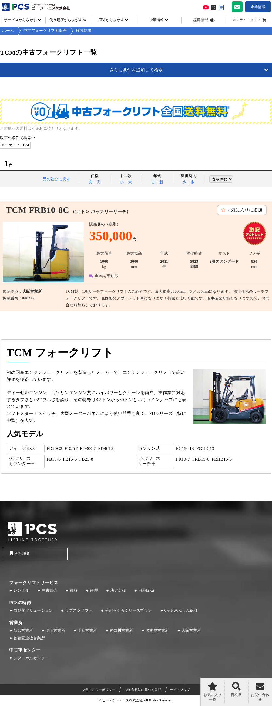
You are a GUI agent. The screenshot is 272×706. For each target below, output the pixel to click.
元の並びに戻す (56, 179)
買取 (74, 590)
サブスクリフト (79, 610)
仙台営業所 (23, 630)
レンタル (21, 590)
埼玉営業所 (55, 630)
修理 (94, 590)
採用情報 (201, 20)
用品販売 (146, 590)
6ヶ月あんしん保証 (181, 610)
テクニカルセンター (31, 658)
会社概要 (19, 553)
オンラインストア (246, 20)
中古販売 (49, 590)
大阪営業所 (191, 630)
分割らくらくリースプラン (128, 610)
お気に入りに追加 (244, 210)
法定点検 (118, 590)
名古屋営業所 (157, 630)
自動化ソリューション (33, 610)
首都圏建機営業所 (29, 638)
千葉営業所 (87, 630)
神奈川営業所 (121, 630)
